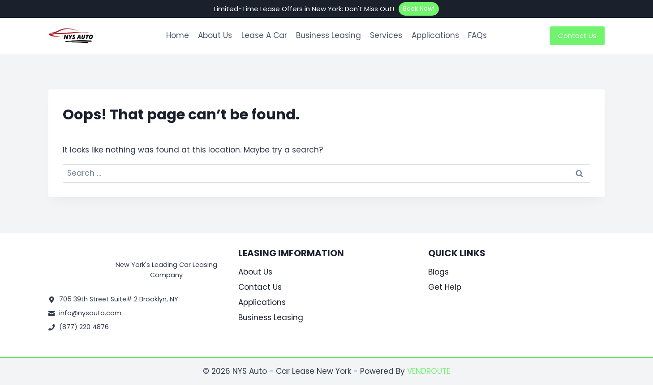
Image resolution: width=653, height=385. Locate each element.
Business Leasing (328, 35)
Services (386, 35)
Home (177, 35)
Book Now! (418, 8)
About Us (215, 35)
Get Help (444, 287)
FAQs (477, 35)
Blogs (438, 272)
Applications (435, 35)
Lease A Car (264, 35)
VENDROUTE (428, 371)
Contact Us (577, 35)
